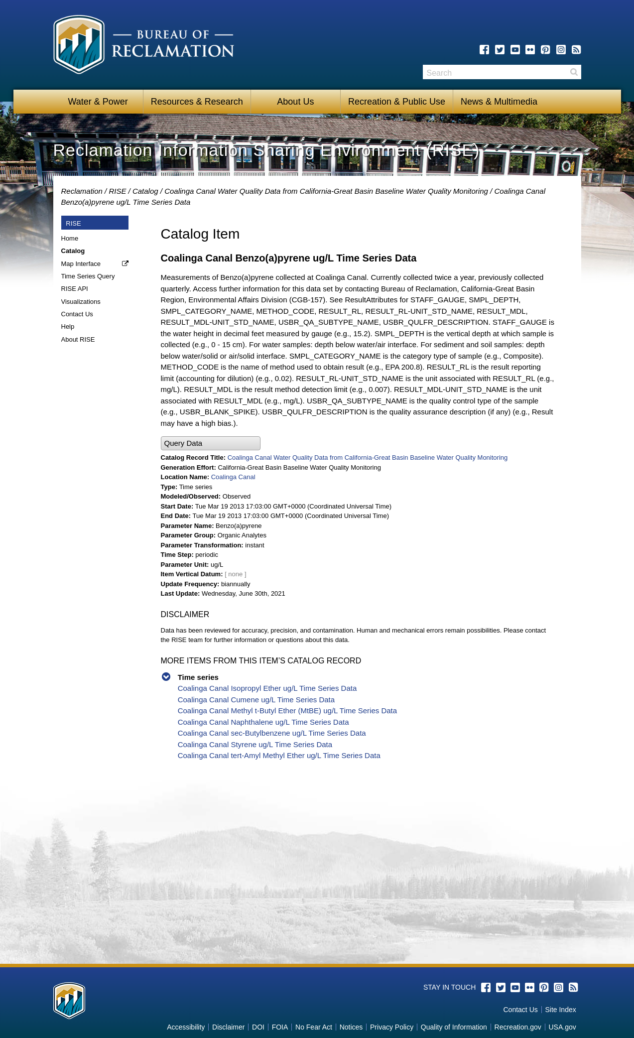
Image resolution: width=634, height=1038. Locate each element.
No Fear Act (313, 1027)
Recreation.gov (518, 1027)
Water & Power (97, 102)
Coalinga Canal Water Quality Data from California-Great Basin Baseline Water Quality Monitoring (326, 191)
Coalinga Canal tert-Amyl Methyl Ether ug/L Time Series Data (279, 755)
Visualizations (81, 301)
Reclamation (82, 191)
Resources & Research (197, 102)
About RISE (78, 339)
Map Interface (81, 263)
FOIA (280, 1027)
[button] (210, 443)
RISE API (74, 288)
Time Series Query (88, 276)
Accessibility (186, 1027)
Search (573, 72)
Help (68, 326)
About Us (295, 102)
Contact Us (77, 314)
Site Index (560, 1010)
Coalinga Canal (233, 477)
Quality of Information (454, 1027)
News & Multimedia (499, 102)
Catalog (145, 191)
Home (70, 238)
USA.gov (562, 1027)
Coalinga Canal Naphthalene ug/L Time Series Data (263, 722)
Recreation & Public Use (396, 102)
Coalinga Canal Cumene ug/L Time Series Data (256, 699)
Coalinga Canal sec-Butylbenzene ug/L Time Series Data (272, 733)
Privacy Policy (391, 1027)
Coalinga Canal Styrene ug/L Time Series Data (255, 744)
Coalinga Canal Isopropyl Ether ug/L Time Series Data (267, 688)
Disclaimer (228, 1027)
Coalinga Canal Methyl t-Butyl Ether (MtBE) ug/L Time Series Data (287, 710)
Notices (351, 1027)
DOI (258, 1027)
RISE (117, 191)
